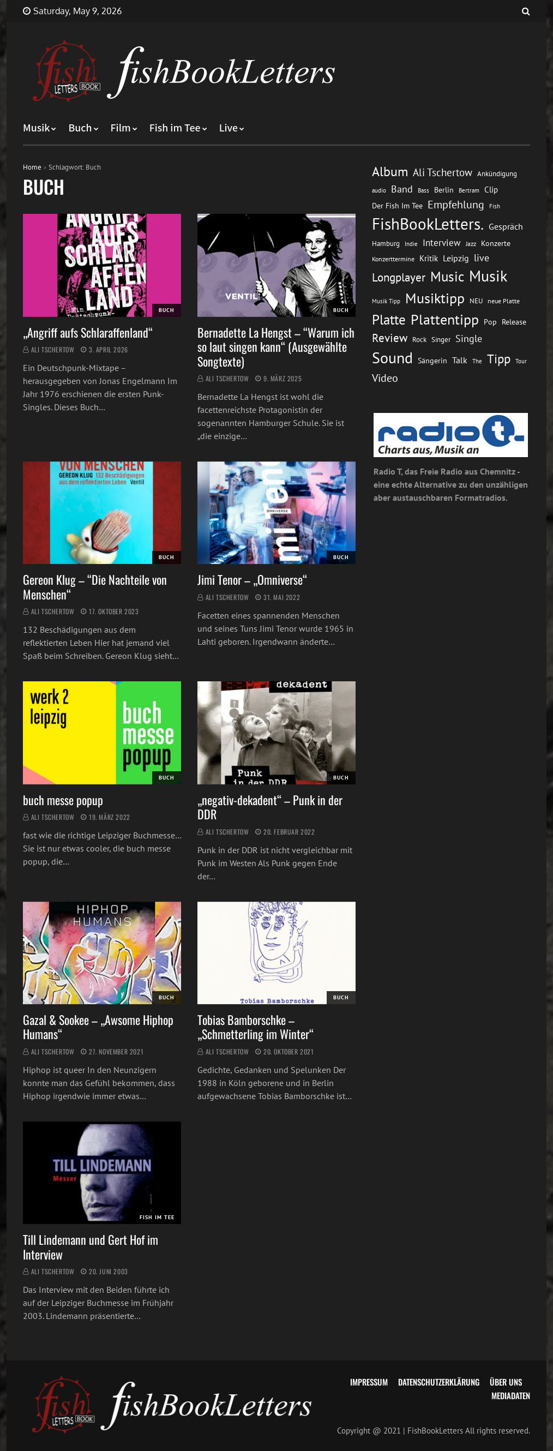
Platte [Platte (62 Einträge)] (389, 319)
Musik (36, 128)
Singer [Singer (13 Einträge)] (440, 339)
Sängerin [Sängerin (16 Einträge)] (432, 360)
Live (228, 128)
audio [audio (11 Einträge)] (379, 190)
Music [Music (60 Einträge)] (447, 276)
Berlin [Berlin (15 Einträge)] (444, 190)
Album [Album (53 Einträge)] (390, 171)
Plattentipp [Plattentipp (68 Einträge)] (445, 319)
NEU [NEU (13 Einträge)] (476, 300)
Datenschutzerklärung (438, 1382)
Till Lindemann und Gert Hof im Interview (90, 1246)
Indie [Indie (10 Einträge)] (411, 244)
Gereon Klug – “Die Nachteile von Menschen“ (95, 586)
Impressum (369, 1382)
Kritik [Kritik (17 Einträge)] (428, 258)
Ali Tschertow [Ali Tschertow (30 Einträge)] (442, 172)
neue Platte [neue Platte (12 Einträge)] (504, 301)
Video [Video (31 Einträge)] (385, 378)
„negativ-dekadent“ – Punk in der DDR (269, 807)
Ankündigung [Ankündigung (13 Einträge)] (497, 173)
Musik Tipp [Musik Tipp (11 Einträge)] (386, 301)
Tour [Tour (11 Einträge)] (521, 361)
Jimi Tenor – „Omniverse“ (252, 579)
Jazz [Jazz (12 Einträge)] (471, 243)
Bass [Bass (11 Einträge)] (423, 190)
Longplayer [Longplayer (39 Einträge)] (398, 277)
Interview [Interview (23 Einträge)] (442, 243)
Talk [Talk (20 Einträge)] (459, 360)
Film (121, 128)
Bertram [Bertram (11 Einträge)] (469, 190)
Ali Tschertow (53, 349)
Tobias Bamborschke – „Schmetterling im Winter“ (255, 1026)
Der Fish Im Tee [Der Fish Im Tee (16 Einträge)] (397, 206)
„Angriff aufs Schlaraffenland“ (88, 332)
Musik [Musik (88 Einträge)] (488, 276)
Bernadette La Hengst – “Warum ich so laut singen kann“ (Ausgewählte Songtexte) (275, 346)
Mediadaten (510, 1395)
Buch (80, 128)
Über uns (506, 1382)
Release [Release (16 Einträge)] (514, 322)
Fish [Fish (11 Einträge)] (494, 206)
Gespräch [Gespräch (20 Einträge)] (506, 226)
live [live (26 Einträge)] (481, 257)
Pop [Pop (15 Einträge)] (490, 322)
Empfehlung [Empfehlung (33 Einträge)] (456, 204)
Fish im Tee (175, 128)
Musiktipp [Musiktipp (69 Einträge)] (435, 298)
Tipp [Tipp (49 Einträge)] (498, 358)
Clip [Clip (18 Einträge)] (491, 189)
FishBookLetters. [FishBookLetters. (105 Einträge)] (428, 223)
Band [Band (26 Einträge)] (402, 189)
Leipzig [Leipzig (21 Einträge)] (456, 258)
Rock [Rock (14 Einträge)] (419, 339)
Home (32, 167)
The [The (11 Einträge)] (477, 361)
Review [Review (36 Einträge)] (389, 338)
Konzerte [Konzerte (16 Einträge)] (495, 243)
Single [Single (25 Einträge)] (468, 338)
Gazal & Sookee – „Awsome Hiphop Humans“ (98, 1026)
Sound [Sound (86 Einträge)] (392, 358)
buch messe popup (63, 799)
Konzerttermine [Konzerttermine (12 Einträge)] (393, 259)
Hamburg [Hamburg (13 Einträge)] (386, 243)
